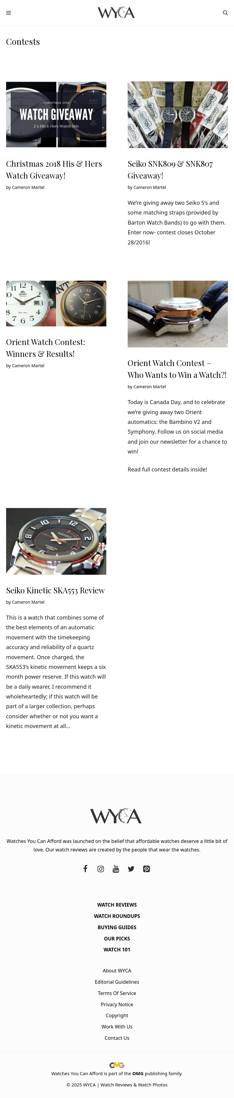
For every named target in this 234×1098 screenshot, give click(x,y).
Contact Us (117, 1038)
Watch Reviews (117, 904)
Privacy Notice (117, 1004)
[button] (225, 13)
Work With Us (117, 1026)
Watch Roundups (117, 916)
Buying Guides (117, 927)
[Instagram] (100, 869)
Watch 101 (117, 949)
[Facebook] (85, 869)
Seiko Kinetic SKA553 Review (55, 590)
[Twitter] (131, 869)
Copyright (117, 1015)
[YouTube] (115, 869)
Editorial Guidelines (117, 982)
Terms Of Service (117, 993)
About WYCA (117, 970)
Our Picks (117, 938)
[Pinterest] (146, 869)
